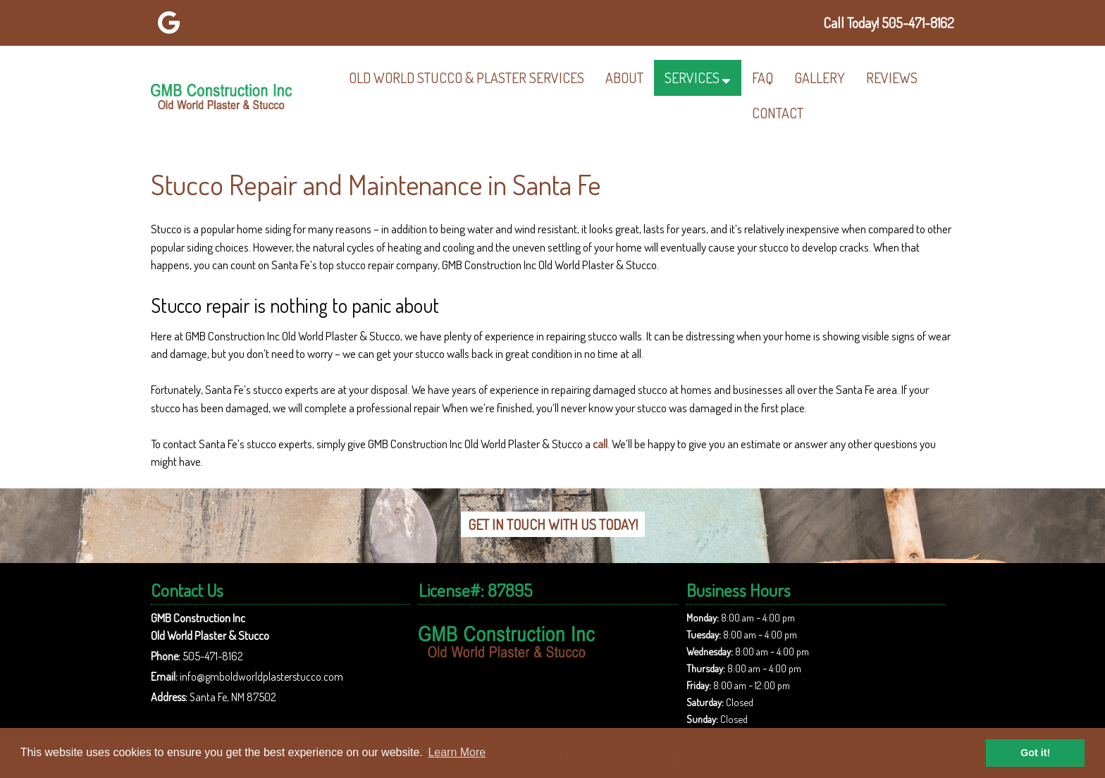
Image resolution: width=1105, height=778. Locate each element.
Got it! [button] (1035, 752)
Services (692, 77)
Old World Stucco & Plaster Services (466, 77)
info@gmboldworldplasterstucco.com (261, 676)
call (600, 443)
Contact (777, 113)
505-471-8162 (213, 656)
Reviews (892, 77)
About (624, 77)
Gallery (819, 77)
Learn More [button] (457, 752)
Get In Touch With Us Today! (553, 524)
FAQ (762, 77)
